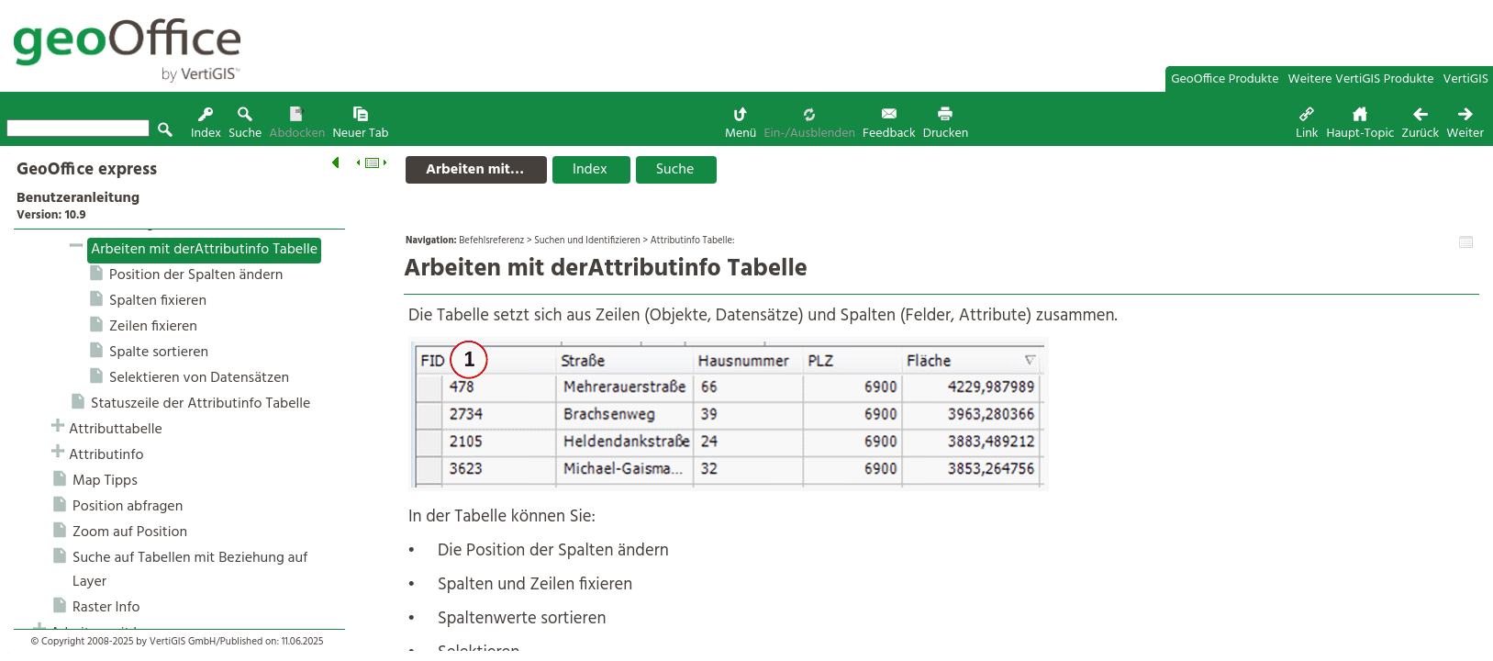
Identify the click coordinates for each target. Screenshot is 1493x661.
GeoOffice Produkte (1224, 79)
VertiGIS (1465, 79)
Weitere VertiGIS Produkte (1361, 79)
